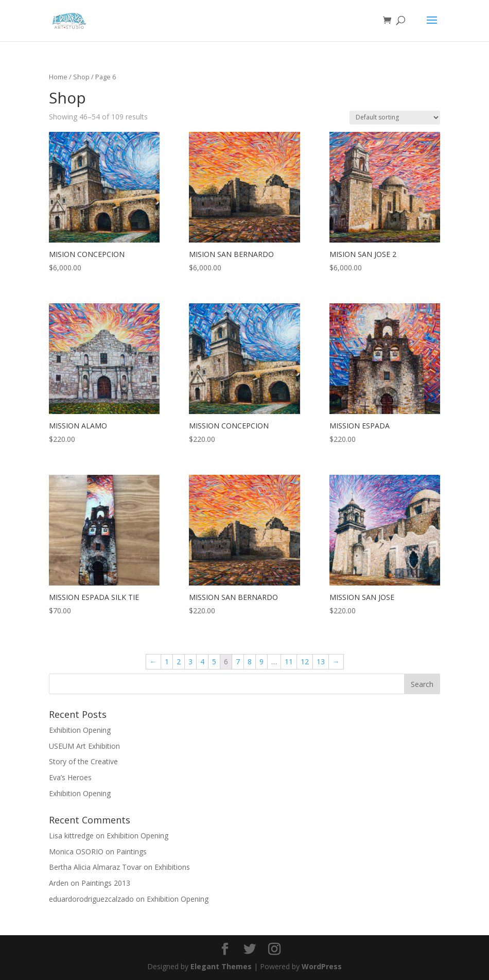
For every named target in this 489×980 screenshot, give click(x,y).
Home (58, 76)
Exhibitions (172, 867)
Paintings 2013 (105, 883)
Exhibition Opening (80, 730)
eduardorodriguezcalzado (91, 899)
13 (321, 661)
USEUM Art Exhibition (84, 746)
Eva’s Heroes (70, 777)
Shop (81, 76)
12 (305, 661)
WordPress (322, 966)
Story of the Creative (83, 761)
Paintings (131, 851)
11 (289, 661)
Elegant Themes (221, 966)
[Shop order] (395, 118)
